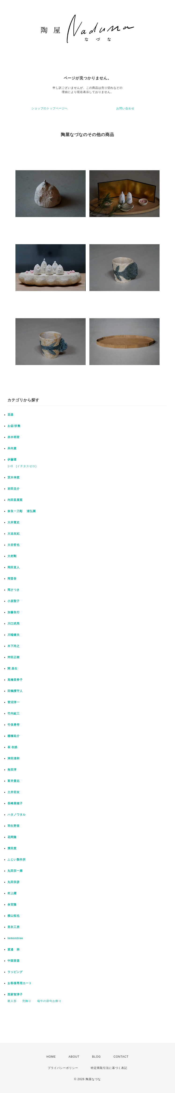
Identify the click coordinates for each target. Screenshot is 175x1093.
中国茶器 (13, 960)
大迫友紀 (13, 533)
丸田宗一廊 (15, 870)
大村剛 (12, 556)
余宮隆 (12, 904)
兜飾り (26, 1001)
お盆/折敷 (14, 426)
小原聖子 (13, 601)
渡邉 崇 (13, 949)
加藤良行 (13, 612)
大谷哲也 (13, 544)
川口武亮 (13, 623)
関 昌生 (12, 668)
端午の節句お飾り (49, 1001)
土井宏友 (13, 792)
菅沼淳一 (13, 702)
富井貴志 (13, 781)
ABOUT (74, 1056)
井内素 (12, 448)
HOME (51, 1056)
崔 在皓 (12, 747)
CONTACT (120, 1056)
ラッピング (15, 972)
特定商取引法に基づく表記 (109, 1068)
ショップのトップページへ (49, 108)
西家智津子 (15, 994)
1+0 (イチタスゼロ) (21, 466)
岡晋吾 (12, 578)
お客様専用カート (19, 983)
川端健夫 (13, 634)
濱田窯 (12, 848)
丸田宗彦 (13, 882)
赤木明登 (13, 437)
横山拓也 (13, 915)
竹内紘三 (13, 713)
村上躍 (12, 893)
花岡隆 (12, 837)
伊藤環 (12, 459)
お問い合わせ (125, 108)
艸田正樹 (13, 657)
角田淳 (12, 769)
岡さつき (13, 589)
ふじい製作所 (16, 859)
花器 (10, 414)
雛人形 (12, 1001)
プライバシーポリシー (63, 1068)
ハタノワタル (16, 814)
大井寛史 (13, 522)
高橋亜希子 (15, 679)
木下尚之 (13, 646)
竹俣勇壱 (13, 724)
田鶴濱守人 (15, 691)
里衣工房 (13, 927)
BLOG (96, 1056)
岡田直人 (13, 567)
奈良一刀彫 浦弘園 (21, 511)
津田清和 (13, 758)
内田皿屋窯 (15, 500)
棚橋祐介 (13, 736)
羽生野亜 (13, 825)
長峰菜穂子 (15, 803)
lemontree (15, 938)
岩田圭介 (13, 488)
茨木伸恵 (13, 477)
